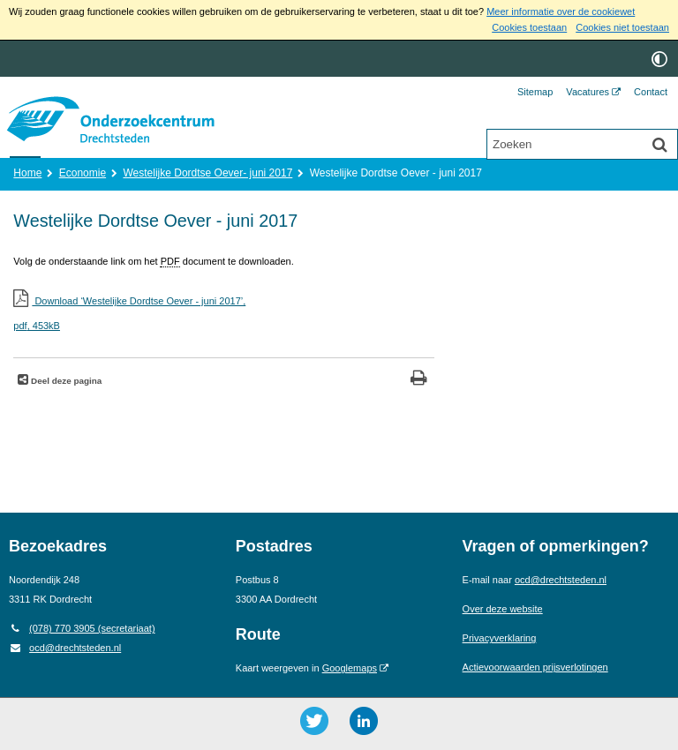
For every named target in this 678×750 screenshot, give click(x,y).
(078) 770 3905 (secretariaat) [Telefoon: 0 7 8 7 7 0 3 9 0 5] (82, 628)
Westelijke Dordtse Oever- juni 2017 (207, 173)
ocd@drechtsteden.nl (65, 647)
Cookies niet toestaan (622, 27)
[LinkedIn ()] (364, 721)
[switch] (659, 58)
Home (27, 173)
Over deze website (503, 609)
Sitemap (535, 91)
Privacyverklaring (500, 638)
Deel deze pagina (65, 381)
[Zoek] (659, 145)
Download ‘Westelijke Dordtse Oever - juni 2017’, (223, 315)
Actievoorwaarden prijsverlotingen (535, 667)
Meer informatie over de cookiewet (560, 11)
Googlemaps (349, 668)
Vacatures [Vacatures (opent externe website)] (587, 91)
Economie (82, 173)
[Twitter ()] (314, 721)
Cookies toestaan (529, 27)
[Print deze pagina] (419, 380)
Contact (650, 91)
